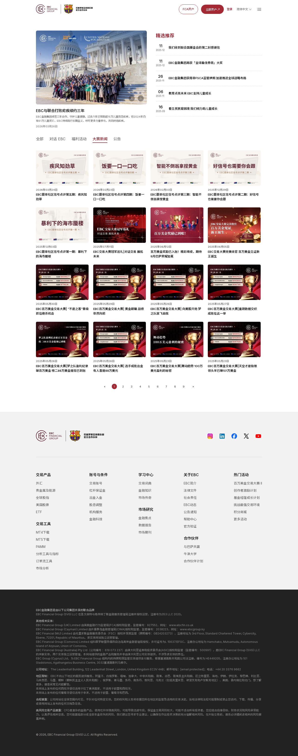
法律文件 (190, 490)
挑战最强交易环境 (247, 505)
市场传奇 (144, 498)
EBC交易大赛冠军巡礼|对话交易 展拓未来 (119, 251)
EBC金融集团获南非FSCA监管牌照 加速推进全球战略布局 (207, 78)
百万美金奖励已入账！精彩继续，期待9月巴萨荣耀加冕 (177, 251)
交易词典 (144, 483)
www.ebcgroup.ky (192, 629)
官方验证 (190, 526)
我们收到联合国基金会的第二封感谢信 (194, 47)
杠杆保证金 (97, 490)
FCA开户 (188, 9)
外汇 (39, 483)
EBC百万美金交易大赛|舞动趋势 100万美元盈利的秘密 (177, 365)
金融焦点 (144, 518)
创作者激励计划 (245, 490)
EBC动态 (190, 505)
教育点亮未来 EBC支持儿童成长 (190, 93)
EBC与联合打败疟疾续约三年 (60, 110)
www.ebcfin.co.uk (181, 625)
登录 (229, 9)
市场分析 (42, 568)
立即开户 (213, 9)
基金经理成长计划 (247, 498)
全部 (39, 139)
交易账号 (95, 483)
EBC (50, 734)
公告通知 (190, 512)
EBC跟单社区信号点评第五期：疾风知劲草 (62, 194)
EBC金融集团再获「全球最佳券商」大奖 (196, 63)
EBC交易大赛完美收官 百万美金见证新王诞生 (234, 251)
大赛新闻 (100, 139)
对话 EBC (57, 139)
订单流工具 (44, 561)
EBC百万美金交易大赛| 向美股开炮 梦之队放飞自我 (177, 308)
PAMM (40, 547)
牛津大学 (190, 554)
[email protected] (192, 669)
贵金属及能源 (45, 490)
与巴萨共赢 (192, 547)
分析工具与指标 (47, 554)
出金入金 (95, 498)
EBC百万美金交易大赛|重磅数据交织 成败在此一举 (234, 308)
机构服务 (95, 512)
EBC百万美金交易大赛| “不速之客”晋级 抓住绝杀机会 (62, 308)
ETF (39, 512)
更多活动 (240, 519)
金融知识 (144, 490)
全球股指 (42, 498)
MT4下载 (42, 532)
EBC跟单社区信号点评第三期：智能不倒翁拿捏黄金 (177, 194)
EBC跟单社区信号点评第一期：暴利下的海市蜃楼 (62, 251)
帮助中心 (190, 519)
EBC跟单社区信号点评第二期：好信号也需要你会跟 (234, 194)
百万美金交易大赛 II (248, 483)
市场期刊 (144, 532)
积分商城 (240, 512)
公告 (117, 139)
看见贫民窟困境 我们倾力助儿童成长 (193, 108)
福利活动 (79, 139)
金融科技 (95, 519)
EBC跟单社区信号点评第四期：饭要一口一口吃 (119, 194)
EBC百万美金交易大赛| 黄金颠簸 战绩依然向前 (119, 308)
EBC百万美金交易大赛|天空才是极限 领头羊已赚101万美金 (234, 365)
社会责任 (190, 498)
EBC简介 (190, 483)
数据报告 (144, 525)
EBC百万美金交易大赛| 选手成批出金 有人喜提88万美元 (119, 365)
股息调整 (95, 505)
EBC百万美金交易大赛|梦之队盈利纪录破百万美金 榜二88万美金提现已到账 (62, 365)
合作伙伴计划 (193, 561)
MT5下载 (42, 539)
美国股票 (42, 505)
